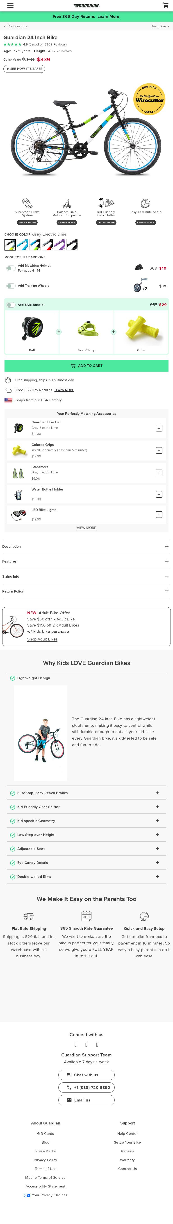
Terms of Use (45, 1169)
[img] (10, 244)
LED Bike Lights (44, 510)
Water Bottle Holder (47, 489)
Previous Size (17, 26)
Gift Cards (45, 1133)
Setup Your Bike (127, 1142)
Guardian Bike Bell (46, 422)
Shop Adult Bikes (42, 639)
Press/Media (45, 1151)
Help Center (127, 1133)
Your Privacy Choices (45, 1195)
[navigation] (10, 5)
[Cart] (165, 5)
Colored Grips (43, 445)
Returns (127, 1151)
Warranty (127, 1160)
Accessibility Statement (45, 1186)
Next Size (159, 26)
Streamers (40, 467)
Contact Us (127, 1169)
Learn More (108, 16)
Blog (45, 1142)
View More (86, 528)
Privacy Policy (45, 1160)
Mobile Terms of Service (45, 1177)
